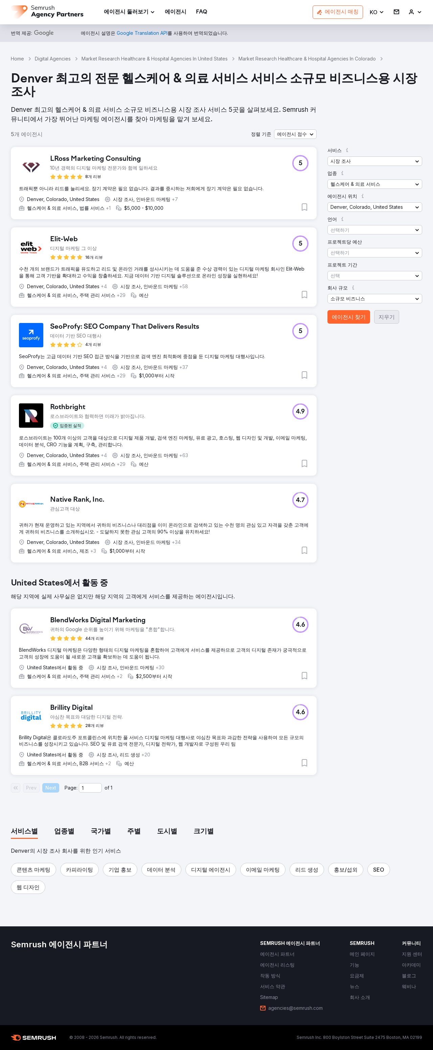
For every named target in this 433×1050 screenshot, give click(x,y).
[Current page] (90, 787)
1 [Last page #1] (111, 788)
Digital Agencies (53, 58)
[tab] (24, 832)
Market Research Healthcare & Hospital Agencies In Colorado (307, 58)
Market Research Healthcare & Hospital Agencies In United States (155, 58)
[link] (175, 12)
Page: (71, 788)
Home (17, 58)
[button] (377, 12)
